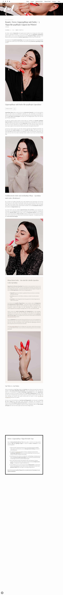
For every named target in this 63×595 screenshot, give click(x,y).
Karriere (54, 1)
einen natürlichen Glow (12, 316)
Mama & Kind (47, 1)
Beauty (6, 19)
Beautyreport (10, 19)
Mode (27, 1)
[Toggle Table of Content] (14, 109)
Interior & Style (39, 1)
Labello (8, 41)
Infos (59, 1)
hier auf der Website (14, 326)
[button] (2, 593)
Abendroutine (18, 451)
